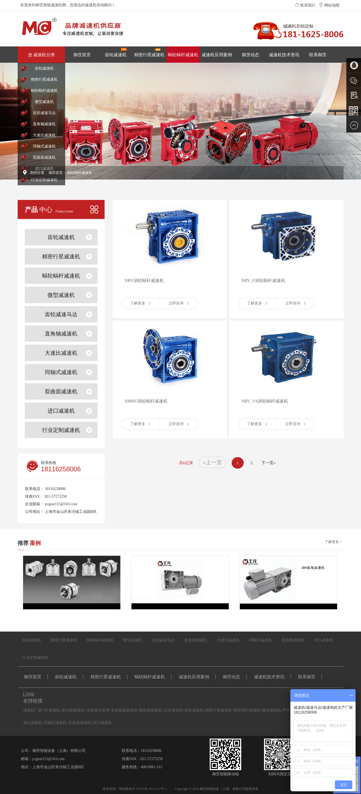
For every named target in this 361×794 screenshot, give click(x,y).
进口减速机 (61, 411)
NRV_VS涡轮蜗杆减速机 (264, 401)
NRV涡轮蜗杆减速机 (144, 280)
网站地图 (329, 5)
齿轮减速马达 (44, 113)
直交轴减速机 (73, 710)
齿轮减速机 (116, 52)
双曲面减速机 (44, 157)
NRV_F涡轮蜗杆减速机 (263, 280)
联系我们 (305, 5)
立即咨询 (178, 303)
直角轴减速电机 (124, 710)
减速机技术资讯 (284, 54)
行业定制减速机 (44, 180)
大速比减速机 (44, 135)
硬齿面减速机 (150, 710)
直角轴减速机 (44, 124)
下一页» (268, 463)
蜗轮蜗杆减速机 (183, 54)
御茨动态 (250, 54)
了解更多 (140, 303)
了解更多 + (333, 542)
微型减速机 (44, 102)
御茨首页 (82, 54)
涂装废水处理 (97, 710)
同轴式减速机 (44, 146)
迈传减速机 (173, 710)
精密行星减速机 (149, 52)
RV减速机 (52, 710)
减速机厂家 (32, 710)
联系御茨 (318, 54)
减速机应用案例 (217, 54)
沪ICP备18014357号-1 (151, 789)
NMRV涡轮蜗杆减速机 (146, 401)
